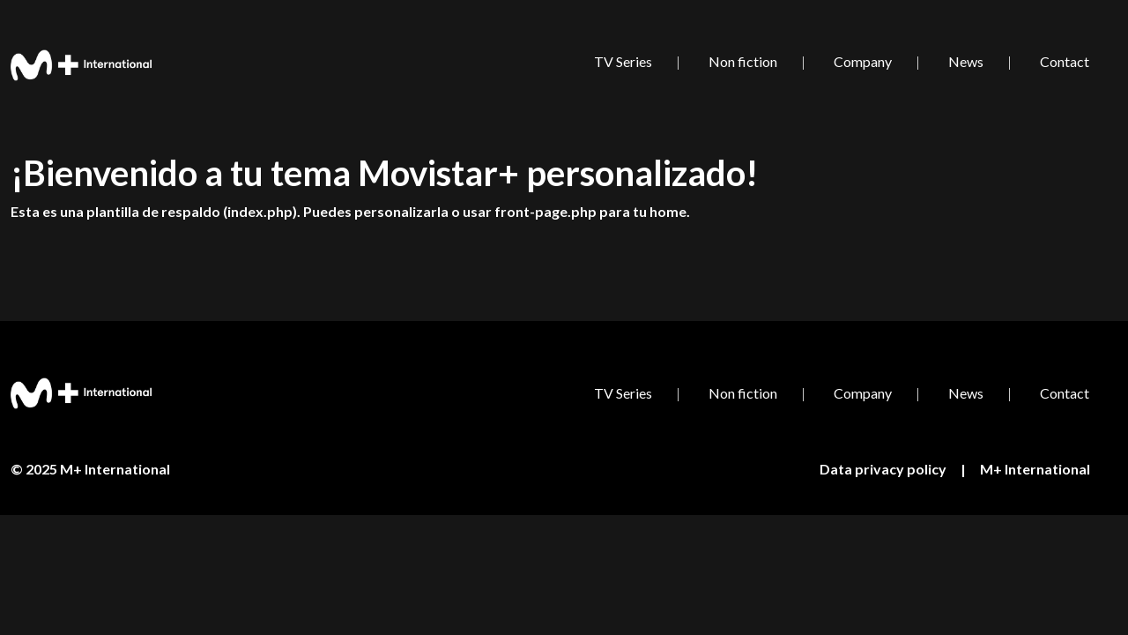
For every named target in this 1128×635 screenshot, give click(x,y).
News (965, 61)
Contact (1064, 61)
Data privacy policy (883, 468)
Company (863, 61)
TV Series (623, 61)
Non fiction (743, 61)
